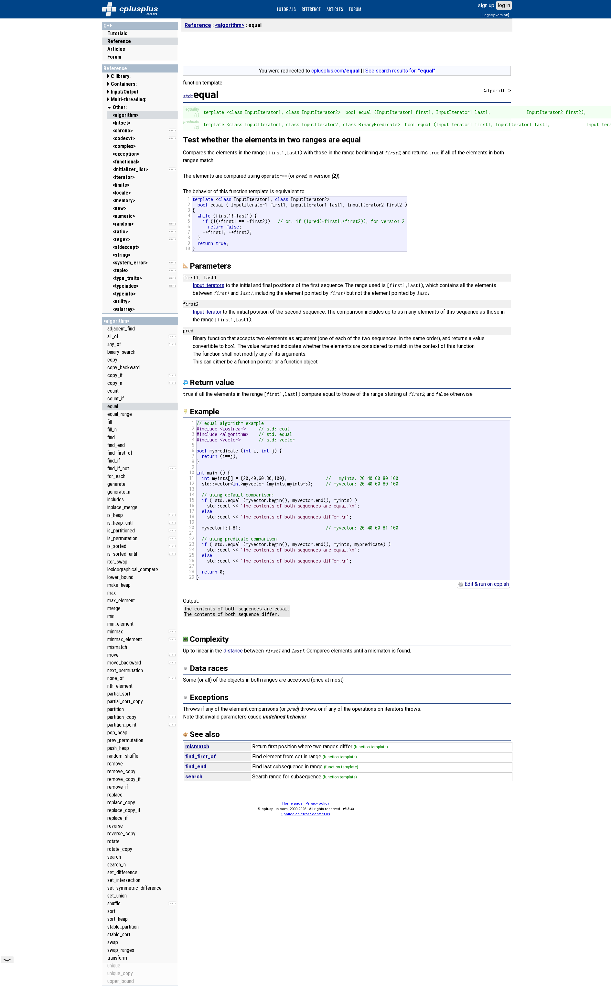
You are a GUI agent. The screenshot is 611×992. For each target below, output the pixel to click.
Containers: (124, 84)
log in (504, 5)
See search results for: (400, 71)
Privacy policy (317, 803)
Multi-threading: (128, 99)
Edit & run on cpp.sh (483, 584)
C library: (121, 76)
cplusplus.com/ (335, 71)
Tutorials (117, 33)
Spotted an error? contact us (305, 814)
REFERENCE (311, 9)
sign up (486, 5)
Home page (292, 803)
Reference (119, 41)
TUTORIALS (286, 9)
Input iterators (208, 285)
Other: (120, 107)
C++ (107, 26)
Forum (114, 57)
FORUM (355, 9)
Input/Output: (125, 92)
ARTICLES (335, 9)
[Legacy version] (495, 15)
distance (233, 651)
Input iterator (207, 312)
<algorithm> (116, 321)
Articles (116, 49)
